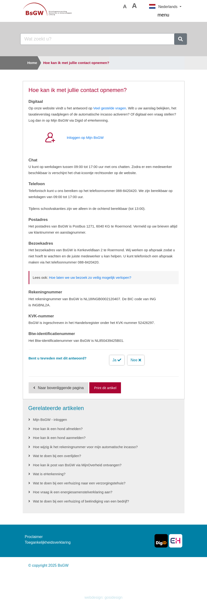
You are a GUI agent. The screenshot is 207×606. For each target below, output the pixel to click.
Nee (136, 360)
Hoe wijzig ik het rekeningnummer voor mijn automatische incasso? (85, 447)
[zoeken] (180, 39)
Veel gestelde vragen (109, 108)
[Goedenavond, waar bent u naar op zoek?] (97, 39)
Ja (117, 360)
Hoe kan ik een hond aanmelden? (59, 438)
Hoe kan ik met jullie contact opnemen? (76, 63)
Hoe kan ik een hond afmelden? (58, 429)
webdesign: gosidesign (104, 597)
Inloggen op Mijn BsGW (85, 138)
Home (32, 63)
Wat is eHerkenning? (49, 474)
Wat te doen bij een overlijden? (57, 456)
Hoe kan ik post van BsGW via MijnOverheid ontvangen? (77, 465)
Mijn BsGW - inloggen (50, 420)
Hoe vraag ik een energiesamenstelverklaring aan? (73, 492)
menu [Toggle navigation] (169, 15)
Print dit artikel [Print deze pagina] (105, 388)
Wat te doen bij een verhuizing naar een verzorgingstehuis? (79, 483)
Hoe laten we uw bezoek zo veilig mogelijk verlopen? (90, 277)
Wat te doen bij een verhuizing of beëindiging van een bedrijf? (81, 501)
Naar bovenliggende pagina (61, 388)
